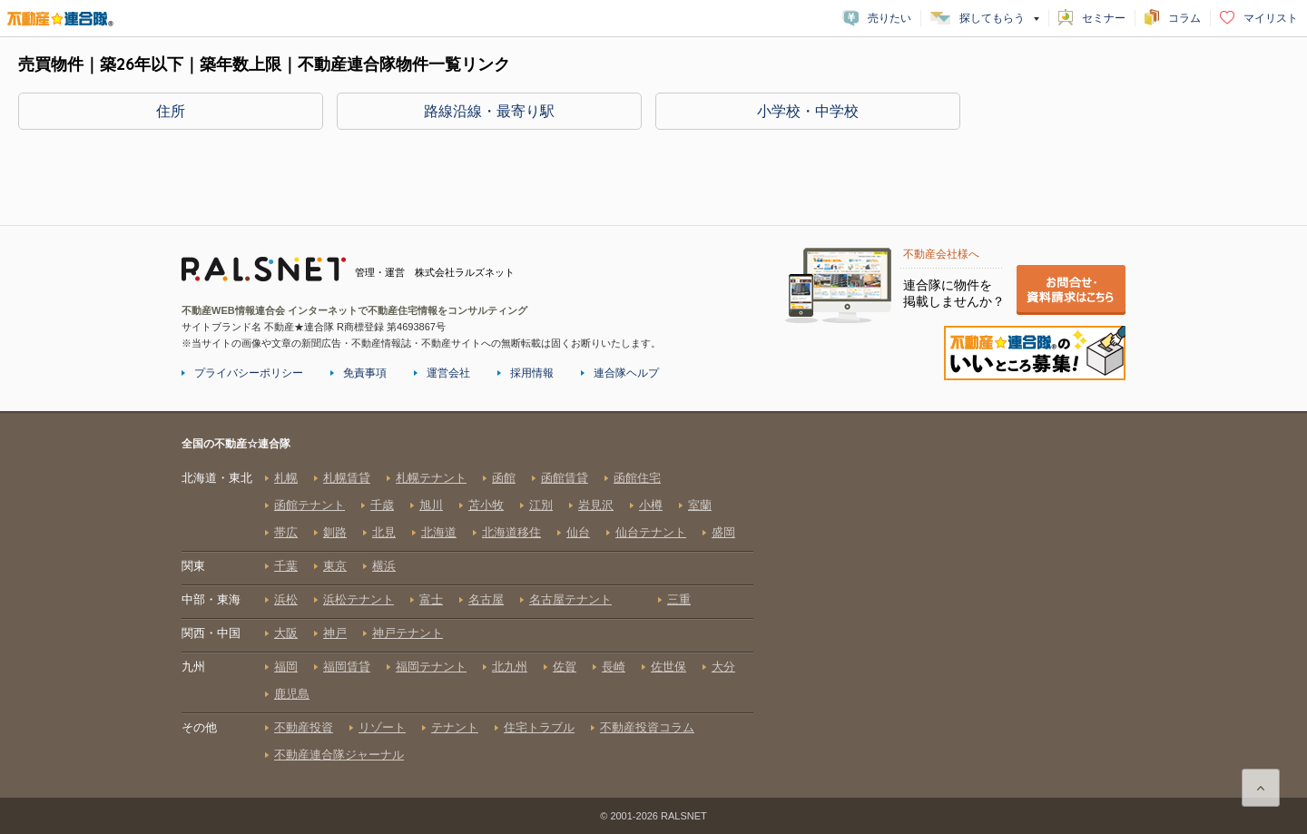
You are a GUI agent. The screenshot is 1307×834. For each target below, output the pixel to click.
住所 (170, 111)
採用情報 (532, 373)
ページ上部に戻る (1261, 788)
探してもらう (992, 18)
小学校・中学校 (808, 111)
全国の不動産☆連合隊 (467, 616)
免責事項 (365, 373)
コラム (1184, 18)
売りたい (889, 18)
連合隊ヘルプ (626, 373)
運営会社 (448, 373)
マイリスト (1270, 18)
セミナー (1103, 18)
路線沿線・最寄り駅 (489, 111)
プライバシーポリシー (248, 373)
